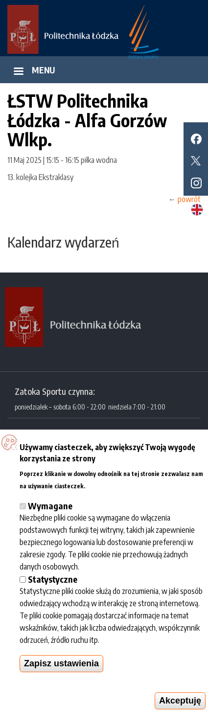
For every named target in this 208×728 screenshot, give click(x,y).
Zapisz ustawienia (61, 663)
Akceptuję (180, 700)
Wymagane (50, 505)
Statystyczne (52, 579)
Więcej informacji (115, 484)
